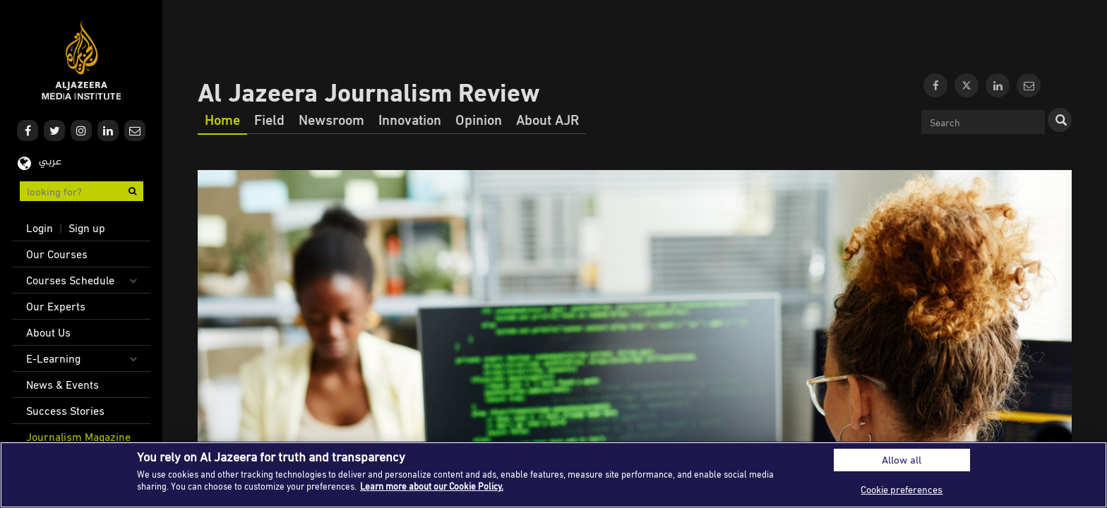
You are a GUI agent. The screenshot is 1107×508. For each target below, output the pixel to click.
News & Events (62, 384)
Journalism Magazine (78, 437)
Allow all (901, 460)
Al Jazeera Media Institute (81, 60)
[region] (553, 475)
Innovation (409, 119)
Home (222, 119)
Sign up (86, 228)
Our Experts (55, 306)
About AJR (547, 119)
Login (39, 228)
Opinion (478, 119)
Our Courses (57, 254)
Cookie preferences (902, 489)
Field (269, 119)
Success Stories (65, 411)
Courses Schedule (70, 280)
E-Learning (53, 358)
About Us (48, 332)
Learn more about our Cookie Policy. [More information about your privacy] (431, 486)
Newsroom (331, 119)
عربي (50, 162)
